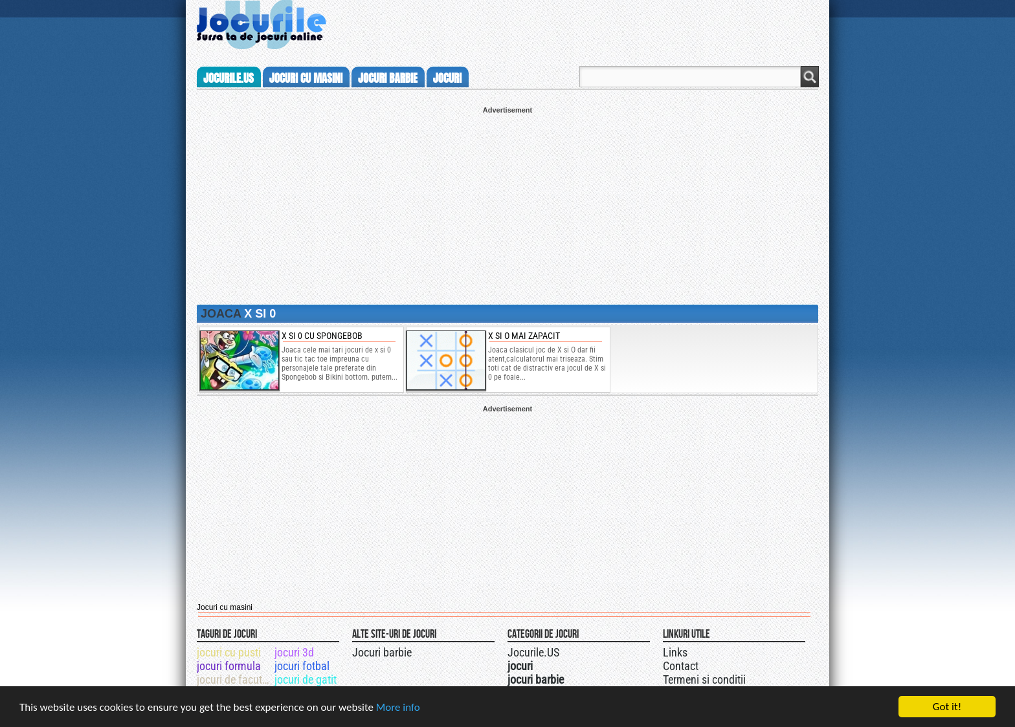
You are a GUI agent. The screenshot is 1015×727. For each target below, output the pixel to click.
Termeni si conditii (704, 679)
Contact (680, 666)
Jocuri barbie (382, 652)
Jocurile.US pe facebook (593, 651)
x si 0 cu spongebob (322, 336)
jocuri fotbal (301, 666)
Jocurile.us (228, 78)
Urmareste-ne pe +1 (568, 651)
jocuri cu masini (305, 78)
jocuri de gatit (305, 679)
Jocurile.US (533, 652)
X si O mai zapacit (524, 336)
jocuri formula (229, 666)
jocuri (447, 78)
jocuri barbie (388, 78)
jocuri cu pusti (229, 652)
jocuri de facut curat (235, 679)
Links (675, 652)
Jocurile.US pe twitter (580, 651)
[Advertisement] (507, 204)
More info (398, 708)
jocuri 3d (294, 652)
